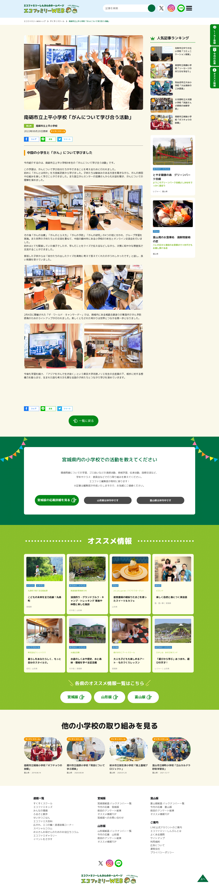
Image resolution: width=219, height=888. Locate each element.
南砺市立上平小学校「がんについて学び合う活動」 (89, 21)
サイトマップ (157, 838)
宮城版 (72, 696)
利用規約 (155, 841)
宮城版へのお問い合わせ (111, 817)
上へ (202, 879)
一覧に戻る (86, 421)
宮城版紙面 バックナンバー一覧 (114, 803)
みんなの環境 (40, 810)
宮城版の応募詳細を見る (53, 500)
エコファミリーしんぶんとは (165, 831)
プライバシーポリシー (162, 852)
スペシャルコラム (42, 828)
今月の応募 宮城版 (108, 807)
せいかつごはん (41, 817)
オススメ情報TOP (107, 814)
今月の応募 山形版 (108, 834)
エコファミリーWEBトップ (35, 21)
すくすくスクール (57, 21)
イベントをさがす (42, 839)
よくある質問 (157, 834)
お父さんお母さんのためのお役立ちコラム (56, 832)
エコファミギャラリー (45, 835)
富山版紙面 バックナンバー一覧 (167, 803)
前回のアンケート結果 (109, 810)
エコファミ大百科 (42, 821)
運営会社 (155, 848)
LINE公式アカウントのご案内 (166, 827)
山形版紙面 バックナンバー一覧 (114, 831)
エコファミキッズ (42, 807)
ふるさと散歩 (40, 814)
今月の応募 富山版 (161, 807)
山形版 (106, 696)
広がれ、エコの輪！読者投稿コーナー (53, 824)
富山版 (140, 696)
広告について (157, 845)
